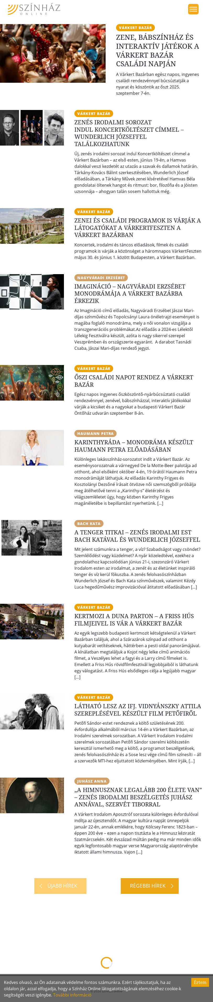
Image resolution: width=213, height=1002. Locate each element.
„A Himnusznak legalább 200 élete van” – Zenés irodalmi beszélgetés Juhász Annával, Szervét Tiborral (138, 797)
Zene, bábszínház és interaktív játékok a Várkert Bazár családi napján (157, 50)
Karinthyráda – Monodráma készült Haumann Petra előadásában (133, 445)
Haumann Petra (95, 433)
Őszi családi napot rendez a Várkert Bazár (133, 380)
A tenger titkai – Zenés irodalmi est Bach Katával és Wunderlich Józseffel (137, 535)
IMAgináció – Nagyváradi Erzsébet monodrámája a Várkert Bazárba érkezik (129, 293)
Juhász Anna (91, 781)
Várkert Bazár (135, 27)
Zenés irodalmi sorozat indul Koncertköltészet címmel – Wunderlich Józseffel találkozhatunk (129, 133)
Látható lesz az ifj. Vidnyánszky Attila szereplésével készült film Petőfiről (137, 709)
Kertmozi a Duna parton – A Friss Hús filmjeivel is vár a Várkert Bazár (134, 619)
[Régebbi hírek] (150, 886)
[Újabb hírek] (60, 886)
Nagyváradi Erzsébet (101, 277)
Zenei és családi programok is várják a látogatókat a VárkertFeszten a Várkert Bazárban (137, 227)
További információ (72, 995)
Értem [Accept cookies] (200, 982)
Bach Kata (89, 523)
